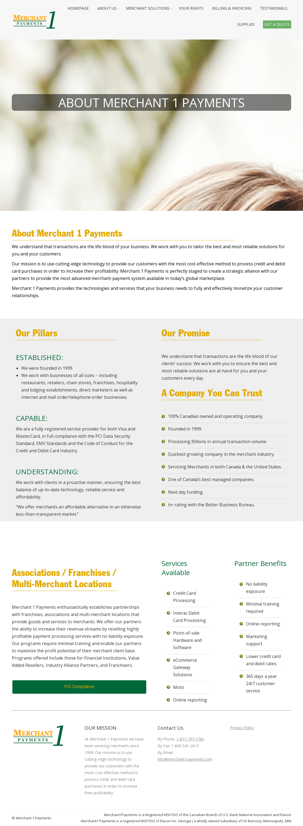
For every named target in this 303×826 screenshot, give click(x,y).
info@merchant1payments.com (185, 759)
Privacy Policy (242, 727)
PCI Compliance (79, 686)
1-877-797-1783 (190, 739)
